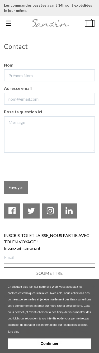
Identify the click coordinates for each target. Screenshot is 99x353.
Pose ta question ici (23, 111)
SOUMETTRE (49, 273)
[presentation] (44, 167)
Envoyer (15, 187)
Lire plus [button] (13, 331)
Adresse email (18, 88)
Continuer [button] (50, 343)
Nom (8, 64)
